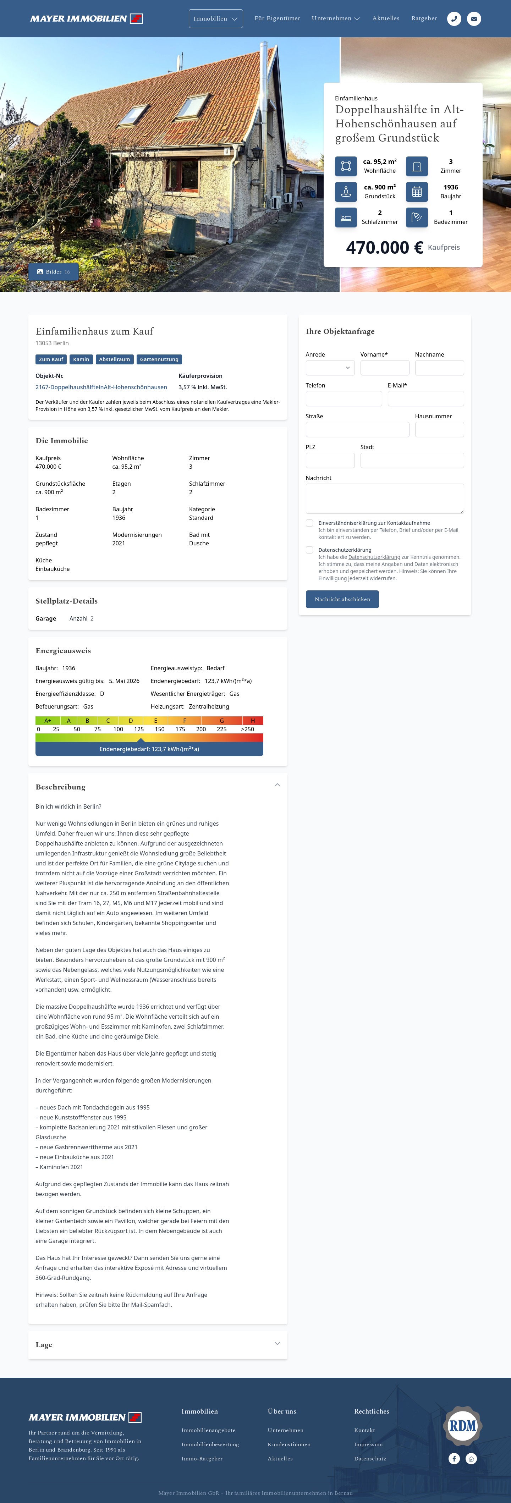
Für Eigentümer (277, 18)
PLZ (310, 447)
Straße (314, 416)
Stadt (367, 447)
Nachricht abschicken (342, 599)
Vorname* (374, 354)
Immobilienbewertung (210, 1444)
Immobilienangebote (208, 1430)
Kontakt (364, 1430)
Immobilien (215, 18)
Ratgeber (424, 18)
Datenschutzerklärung (345, 549)
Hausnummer (433, 416)
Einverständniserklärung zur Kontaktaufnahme (374, 522)
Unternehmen (336, 18)
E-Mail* (397, 385)
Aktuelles (386, 18)
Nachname (429, 354)
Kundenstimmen (289, 1444)
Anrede (315, 354)
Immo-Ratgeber (201, 1458)
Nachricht (319, 478)
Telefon (315, 385)
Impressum (368, 1444)
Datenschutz (370, 1458)
